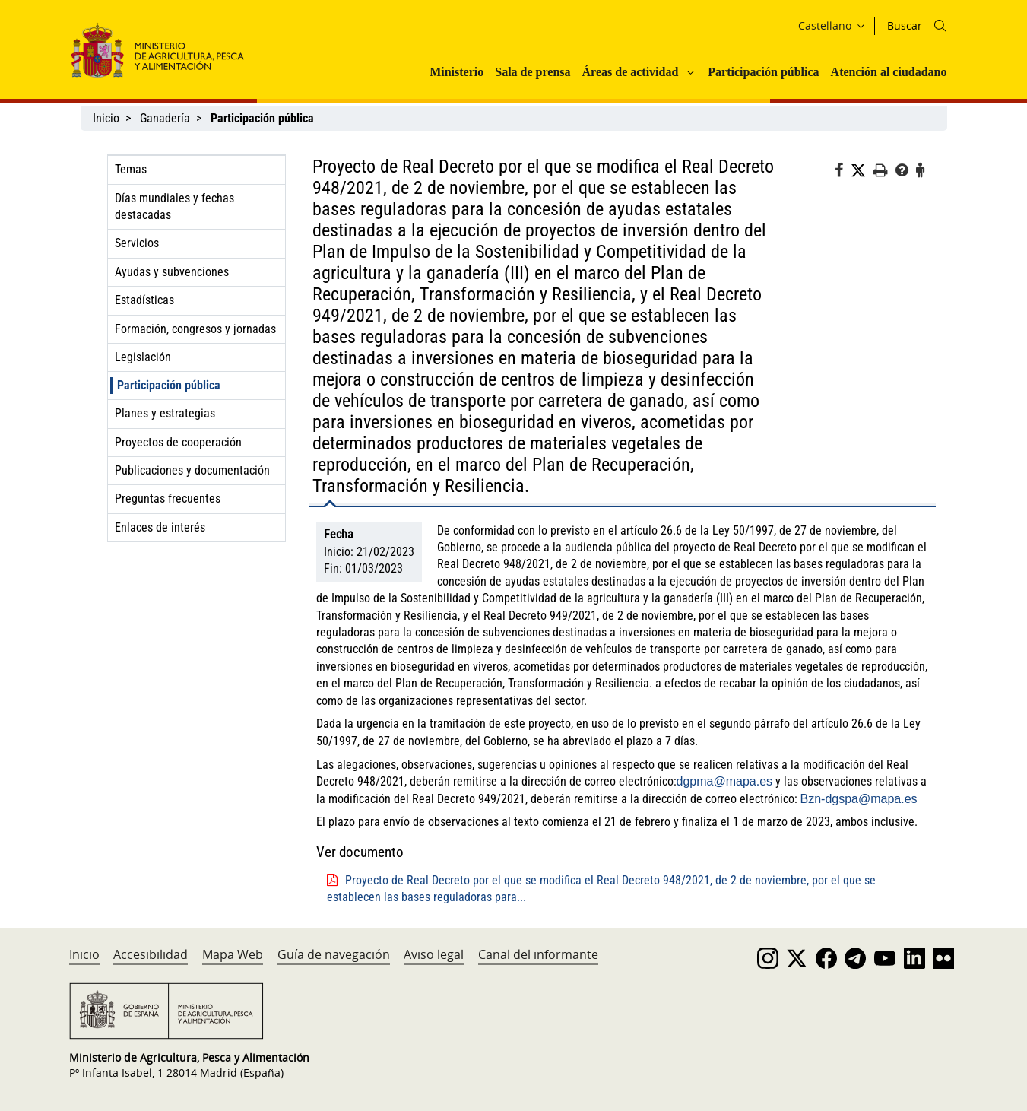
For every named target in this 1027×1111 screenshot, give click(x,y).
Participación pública (763, 71)
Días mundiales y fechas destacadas (174, 206)
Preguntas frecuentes (167, 498)
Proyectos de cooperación (178, 442)
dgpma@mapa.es (725, 781)
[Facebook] (843, 172)
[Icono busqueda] (940, 25)
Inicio (106, 118)
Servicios (137, 243)
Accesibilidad (150, 954)
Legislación (143, 357)
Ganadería (165, 118)
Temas (131, 169)
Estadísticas (144, 300)
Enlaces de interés (160, 527)
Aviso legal (434, 954)
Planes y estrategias (165, 413)
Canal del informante (538, 954)
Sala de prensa (532, 71)
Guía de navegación (333, 954)
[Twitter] (862, 171)
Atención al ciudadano (889, 71)
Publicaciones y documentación (192, 470)
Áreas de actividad (630, 71)
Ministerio (456, 71)
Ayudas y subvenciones (172, 272)
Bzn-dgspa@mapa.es (859, 798)
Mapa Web (232, 954)
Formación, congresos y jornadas (195, 329)
